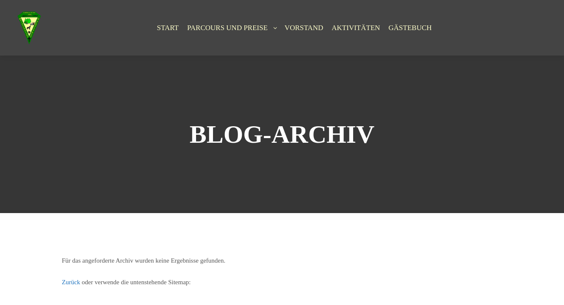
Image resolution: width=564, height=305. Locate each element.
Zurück (71, 282)
